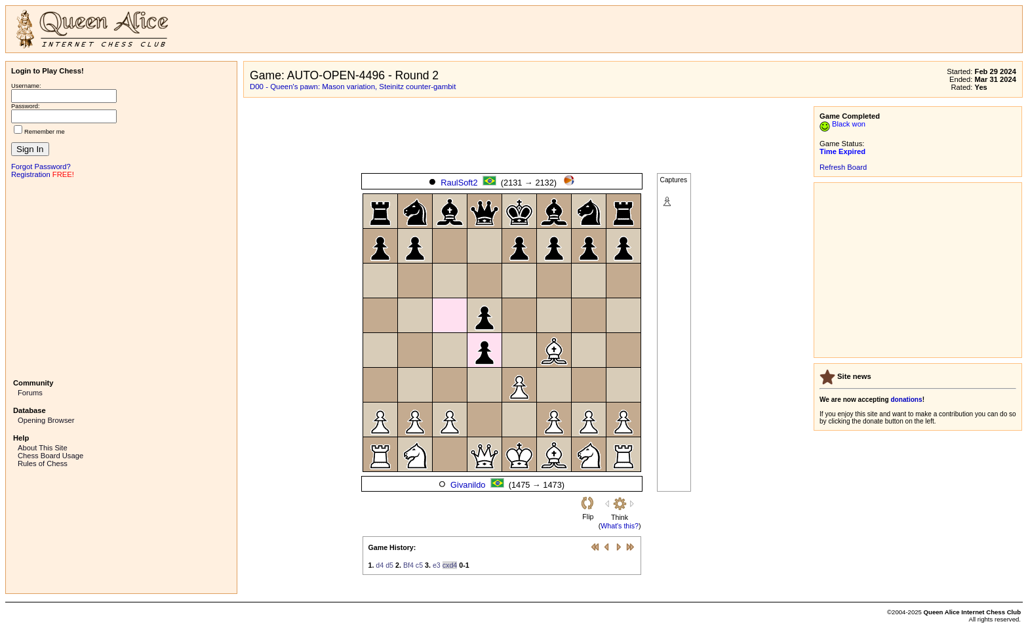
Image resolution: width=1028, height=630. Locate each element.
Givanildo (467, 485)
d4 (380, 565)
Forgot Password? (41, 166)
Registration (30, 174)
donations (906, 399)
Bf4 (408, 565)
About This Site (43, 448)
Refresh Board (843, 167)
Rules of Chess (43, 463)
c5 (419, 565)
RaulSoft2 (459, 182)
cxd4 (450, 565)
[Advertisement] (121, 277)
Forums (30, 393)
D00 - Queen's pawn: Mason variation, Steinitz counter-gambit (353, 86)
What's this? (620, 526)
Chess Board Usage (50, 456)
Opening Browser (46, 420)
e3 (437, 565)
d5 (389, 565)
